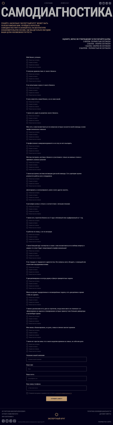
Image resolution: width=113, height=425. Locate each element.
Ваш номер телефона (33, 384)
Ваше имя (29, 365)
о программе (48, 3)
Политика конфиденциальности (99, 411)
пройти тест (65, 3)
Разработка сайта (104, 422)
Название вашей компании (35, 355)
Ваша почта (30, 374)
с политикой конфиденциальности (63, 393)
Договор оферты (105, 414)
